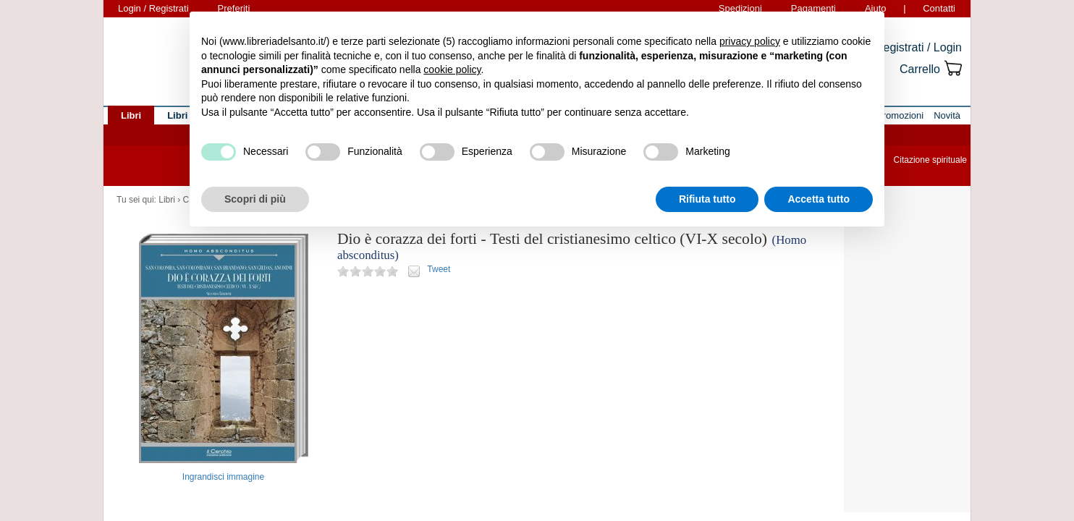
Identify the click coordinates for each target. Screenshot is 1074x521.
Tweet (438, 269)
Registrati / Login (918, 47)
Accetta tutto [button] (818, 199)
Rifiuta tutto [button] (707, 199)
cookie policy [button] (452, 69)
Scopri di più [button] (255, 199)
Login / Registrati (153, 8)
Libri (166, 200)
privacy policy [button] (749, 41)
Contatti (939, 8)
